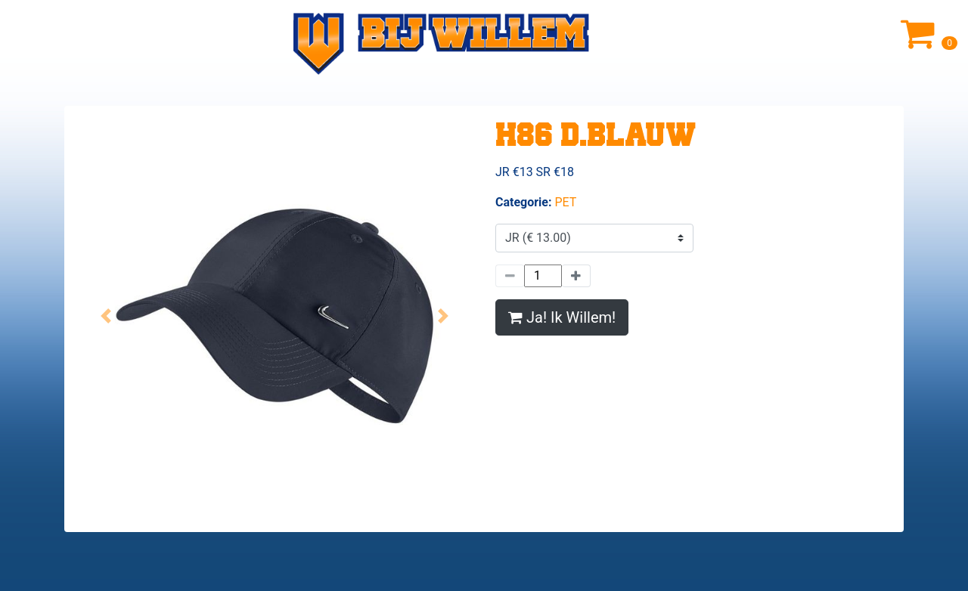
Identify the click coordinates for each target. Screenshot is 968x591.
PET (565, 202)
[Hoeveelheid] (543, 276)
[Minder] (509, 276)
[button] (106, 316)
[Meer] (576, 276)
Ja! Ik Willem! (562, 317)
